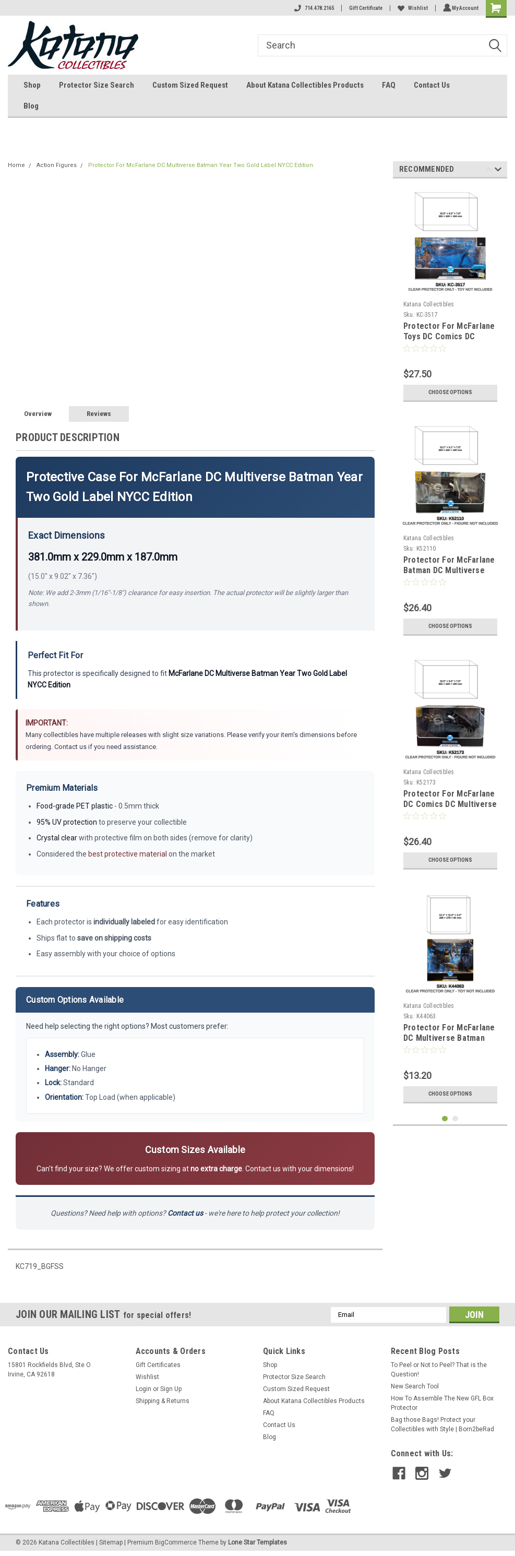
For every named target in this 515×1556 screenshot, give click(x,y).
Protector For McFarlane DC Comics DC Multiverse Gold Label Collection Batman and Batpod (450, 809)
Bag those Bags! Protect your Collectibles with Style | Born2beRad (442, 1424)
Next (498, 171)
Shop (32, 85)
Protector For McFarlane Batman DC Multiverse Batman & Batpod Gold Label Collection (449, 575)
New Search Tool (415, 1386)
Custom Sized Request (190, 85)
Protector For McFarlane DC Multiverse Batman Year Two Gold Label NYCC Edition (200, 165)
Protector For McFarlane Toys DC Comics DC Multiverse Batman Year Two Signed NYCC (449, 341)
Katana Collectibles (428, 304)
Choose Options (450, 392)
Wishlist (411, 8)
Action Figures (57, 165)
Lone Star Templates (257, 1542)
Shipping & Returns (162, 1401)
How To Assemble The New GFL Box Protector (442, 1403)
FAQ (389, 85)
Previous (489, 171)
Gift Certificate (364, 8)
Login (143, 1389)
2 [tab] (455, 1119)
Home (16, 165)
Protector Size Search (96, 85)
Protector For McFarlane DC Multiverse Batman (449, 1033)
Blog (31, 106)
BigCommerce (176, 1542)
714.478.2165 (312, 8)
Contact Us (432, 85)
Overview (38, 414)
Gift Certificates (158, 1365)
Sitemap (111, 1542)
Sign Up (171, 1389)
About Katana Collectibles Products (305, 85)
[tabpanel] (450, 297)
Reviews (99, 414)
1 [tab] (445, 1119)
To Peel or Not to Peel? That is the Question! (439, 1369)
